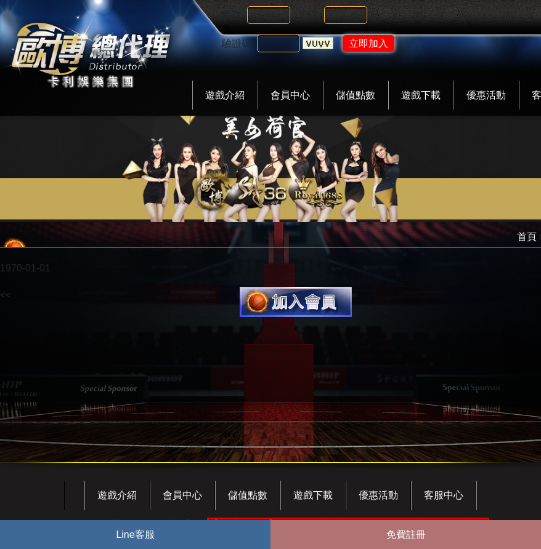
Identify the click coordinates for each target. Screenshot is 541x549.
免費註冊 (406, 534)
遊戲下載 (421, 95)
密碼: (310, 15)
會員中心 (290, 95)
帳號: (233, 15)
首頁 (527, 236)
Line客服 (135, 534)
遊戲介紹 (225, 95)
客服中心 (443, 495)
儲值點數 (355, 95)
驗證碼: (238, 43)
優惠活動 (486, 95)
